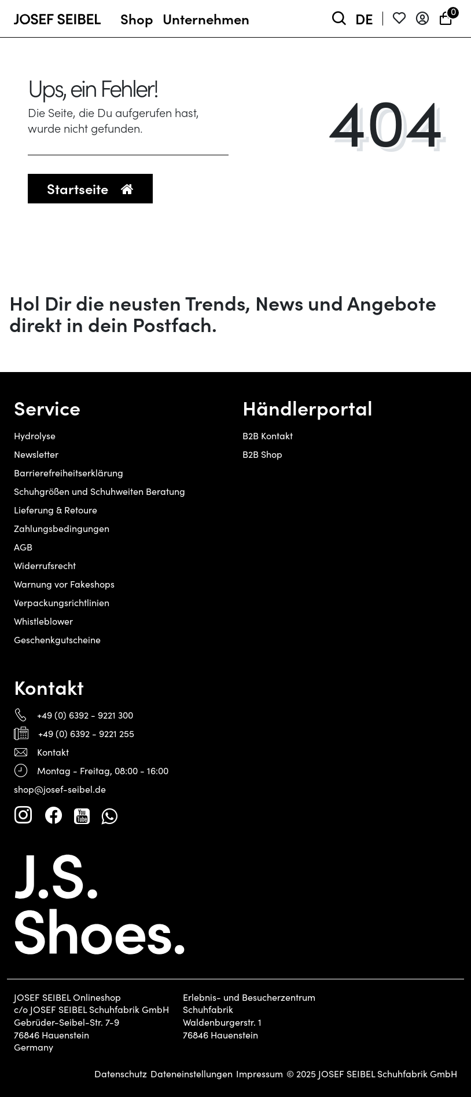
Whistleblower (43, 621)
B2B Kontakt (267, 435)
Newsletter (36, 454)
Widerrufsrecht (45, 565)
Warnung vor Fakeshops (64, 584)
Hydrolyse (35, 435)
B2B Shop (262, 454)
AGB (23, 547)
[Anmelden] (422, 19)
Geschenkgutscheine (57, 639)
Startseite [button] (90, 188)
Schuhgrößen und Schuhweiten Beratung (99, 491)
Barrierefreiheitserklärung (68, 473)
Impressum (259, 1073)
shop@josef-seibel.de (60, 789)
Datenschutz (120, 1073)
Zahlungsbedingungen (61, 528)
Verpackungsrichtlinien (61, 602)
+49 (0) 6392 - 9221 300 (85, 715)
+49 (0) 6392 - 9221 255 (86, 733)
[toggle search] (339, 19)
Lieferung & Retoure (55, 510)
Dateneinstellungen (191, 1073)
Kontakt (53, 752)
